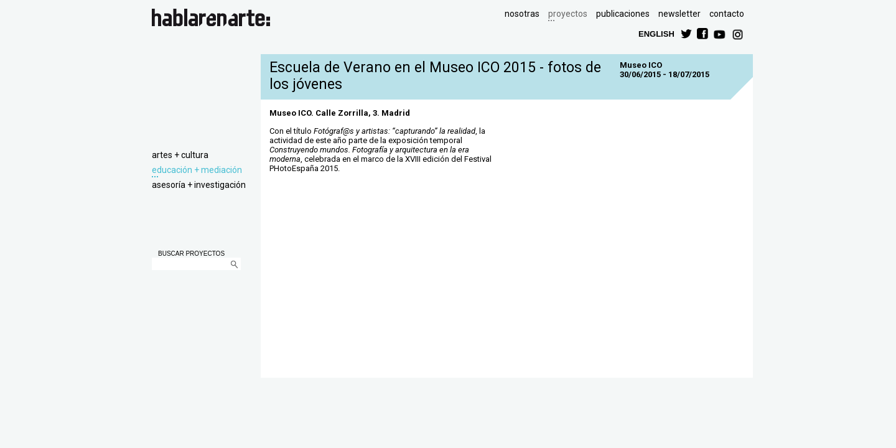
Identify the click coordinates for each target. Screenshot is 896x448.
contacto (726, 14)
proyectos (567, 14)
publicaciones (623, 14)
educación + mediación (197, 170)
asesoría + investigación (199, 185)
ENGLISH (656, 33)
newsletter (679, 14)
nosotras (522, 14)
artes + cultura (180, 155)
